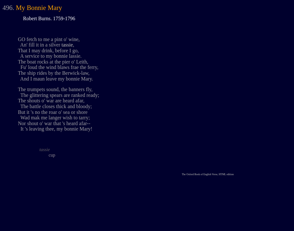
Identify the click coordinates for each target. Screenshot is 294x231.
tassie (67, 44)
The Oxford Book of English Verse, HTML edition (208, 174)
